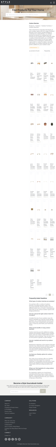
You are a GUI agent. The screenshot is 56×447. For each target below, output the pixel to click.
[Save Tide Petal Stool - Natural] (31, 201)
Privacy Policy (8, 411)
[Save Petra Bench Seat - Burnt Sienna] (38, 173)
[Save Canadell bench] (51, 86)
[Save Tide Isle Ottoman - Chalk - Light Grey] (38, 261)
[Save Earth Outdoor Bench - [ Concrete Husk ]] (38, 86)
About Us (7, 403)
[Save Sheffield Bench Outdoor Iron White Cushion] (51, 230)
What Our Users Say (10, 420)
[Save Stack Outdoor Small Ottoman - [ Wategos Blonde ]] (51, 55)
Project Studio (32, 407)
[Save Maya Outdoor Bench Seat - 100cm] (31, 230)
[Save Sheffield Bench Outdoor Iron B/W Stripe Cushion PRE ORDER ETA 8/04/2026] (31, 261)
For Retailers (32, 403)
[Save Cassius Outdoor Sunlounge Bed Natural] (44, 230)
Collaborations (8, 424)
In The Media (8, 409)
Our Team (7, 405)
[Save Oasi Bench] (31, 55)
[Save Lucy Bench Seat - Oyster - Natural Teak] (31, 145)
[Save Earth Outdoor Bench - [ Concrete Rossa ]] (31, 86)
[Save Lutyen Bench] (44, 86)
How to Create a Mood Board (12, 426)
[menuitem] (51, 2)
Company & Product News (11, 407)
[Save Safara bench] (31, 116)
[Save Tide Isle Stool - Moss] (51, 116)
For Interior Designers (34, 405)
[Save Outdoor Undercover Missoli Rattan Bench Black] (44, 55)
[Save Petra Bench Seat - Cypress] (38, 145)
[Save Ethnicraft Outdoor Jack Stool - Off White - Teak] (51, 145)
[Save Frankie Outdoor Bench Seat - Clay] (44, 145)
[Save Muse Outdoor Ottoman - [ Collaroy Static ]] (51, 201)
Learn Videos (32, 413)
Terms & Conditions (10, 413)
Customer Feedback (10, 422)
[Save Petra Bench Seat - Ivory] (51, 173)
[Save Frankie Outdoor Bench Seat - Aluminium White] (44, 173)
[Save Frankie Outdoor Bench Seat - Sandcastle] (31, 173)
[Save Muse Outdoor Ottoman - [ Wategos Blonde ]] (44, 201)
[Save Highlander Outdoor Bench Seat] (38, 230)
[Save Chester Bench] (38, 55)
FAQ (30, 415)
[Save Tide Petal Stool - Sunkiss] (44, 116)
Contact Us (7, 435)
